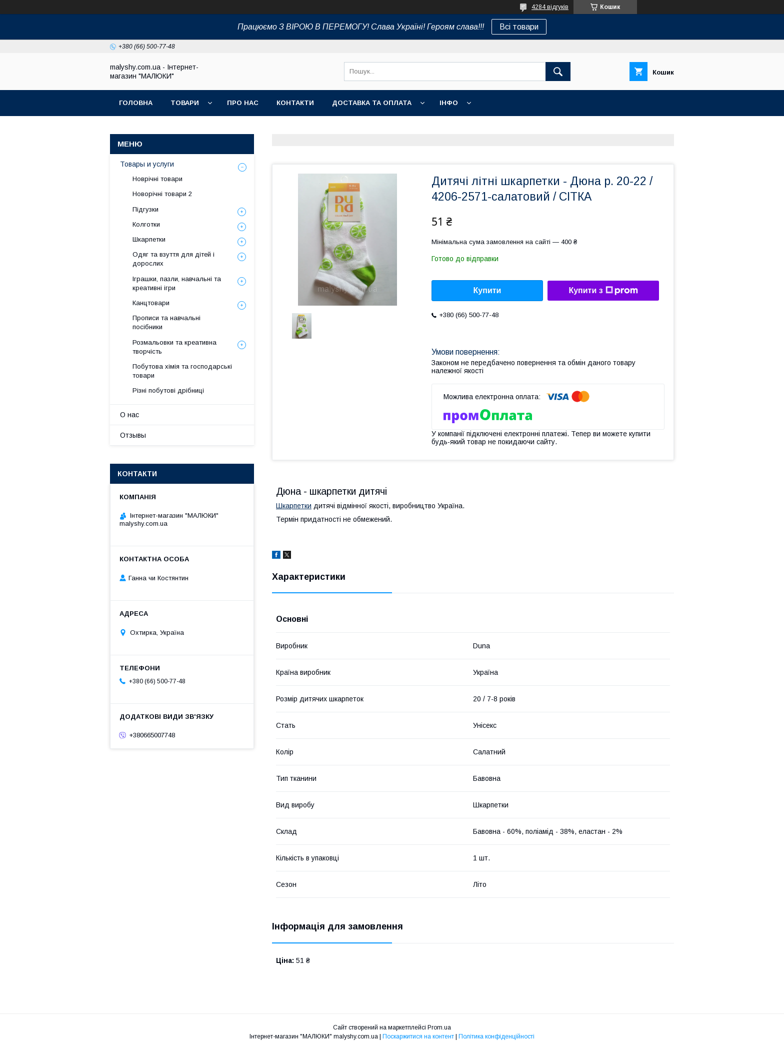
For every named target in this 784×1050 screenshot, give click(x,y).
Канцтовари (151, 303)
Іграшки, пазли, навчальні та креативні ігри (176, 283)
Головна (135, 103)
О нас (129, 415)
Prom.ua (439, 1027)
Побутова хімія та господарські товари (182, 371)
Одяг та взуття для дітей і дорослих (173, 259)
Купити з (603, 290)
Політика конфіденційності (496, 1036)
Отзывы (133, 435)
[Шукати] (558, 71)
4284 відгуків (550, 7)
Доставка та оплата (372, 103)
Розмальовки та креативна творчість (174, 347)
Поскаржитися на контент (418, 1036)
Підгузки (145, 209)
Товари (184, 103)
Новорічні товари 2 (162, 194)
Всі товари (519, 27)
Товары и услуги (147, 164)
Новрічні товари (157, 179)
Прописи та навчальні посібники (166, 322)
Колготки (146, 224)
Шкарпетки (294, 506)
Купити (488, 290)
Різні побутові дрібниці (168, 390)
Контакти (295, 103)
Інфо (449, 103)
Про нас (242, 103)
